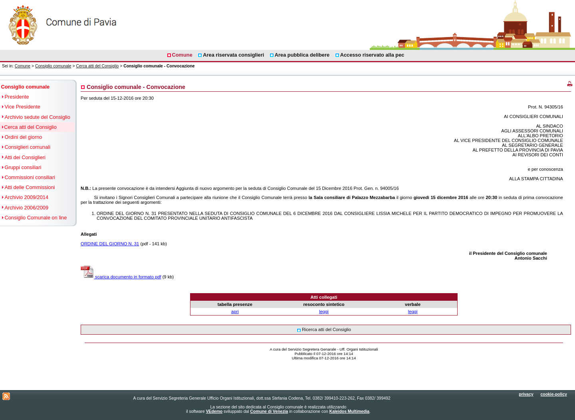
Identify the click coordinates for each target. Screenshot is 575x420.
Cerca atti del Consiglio (97, 66)
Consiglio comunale (53, 66)
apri (235, 311)
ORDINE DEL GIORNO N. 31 (110, 243)
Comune (22, 66)
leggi (324, 311)
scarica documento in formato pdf (121, 276)
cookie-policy (554, 394)
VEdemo (214, 411)
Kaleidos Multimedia (349, 411)
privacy (526, 394)
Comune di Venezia (269, 411)
